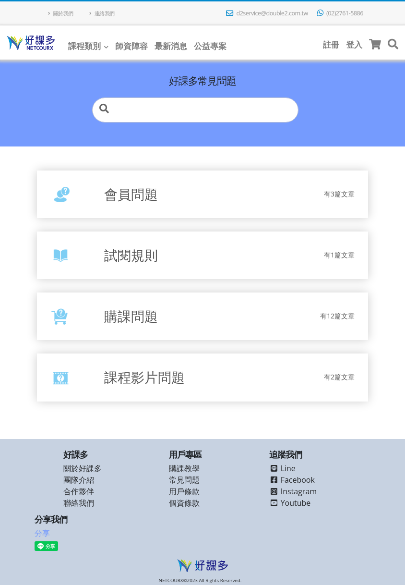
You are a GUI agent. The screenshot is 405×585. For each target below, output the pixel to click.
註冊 (331, 44)
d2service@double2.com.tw (267, 13)
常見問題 (184, 480)
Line (282, 468)
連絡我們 (102, 13)
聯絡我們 (78, 503)
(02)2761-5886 (340, 13)
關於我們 (60, 13)
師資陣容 (131, 45)
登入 (354, 44)
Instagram (293, 491)
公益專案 (210, 45)
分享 (42, 533)
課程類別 (84, 45)
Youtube (290, 503)
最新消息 (171, 45)
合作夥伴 (78, 491)
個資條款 (184, 503)
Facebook (292, 480)
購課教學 (184, 468)
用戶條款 (184, 491)
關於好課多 (82, 468)
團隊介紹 (78, 480)
